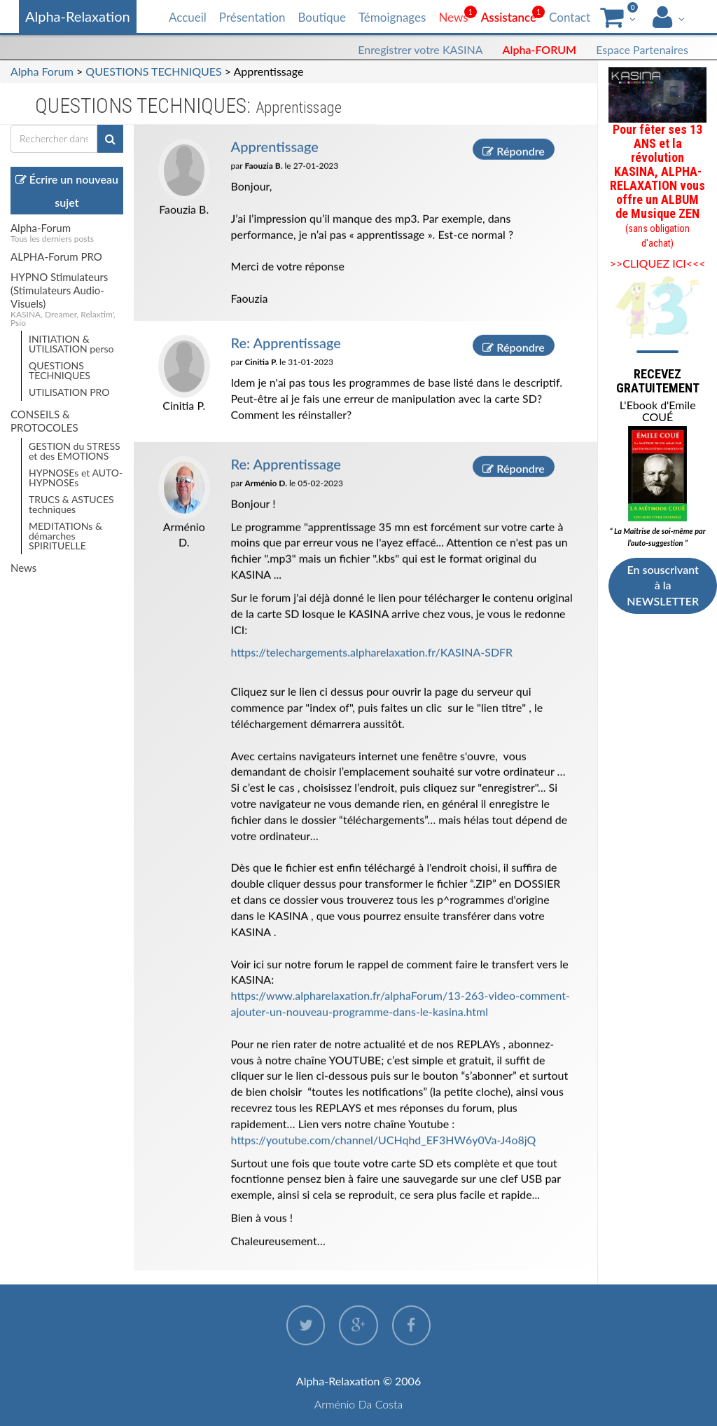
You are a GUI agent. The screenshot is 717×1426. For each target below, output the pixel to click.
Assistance (508, 17)
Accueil (188, 17)
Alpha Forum (42, 71)
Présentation (252, 17)
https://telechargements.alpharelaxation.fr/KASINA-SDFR (372, 652)
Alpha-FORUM (540, 49)
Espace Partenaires (642, 49)
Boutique (321, 17)
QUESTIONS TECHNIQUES (153, 71)
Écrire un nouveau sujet (66, 190)
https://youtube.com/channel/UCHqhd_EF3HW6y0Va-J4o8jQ (383, 1139)
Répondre (513, 150)
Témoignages (392, 17)
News (453, 17)
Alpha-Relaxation (77, 16)
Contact (569, 17)
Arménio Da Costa (358, 1404)
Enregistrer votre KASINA (420, 49)
